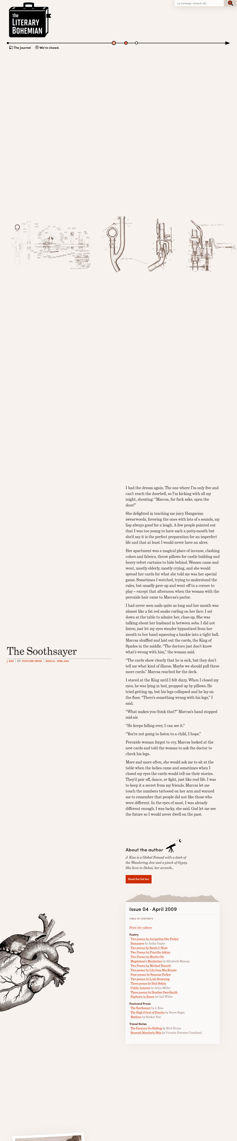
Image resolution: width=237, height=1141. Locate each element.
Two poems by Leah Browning (150, 979)
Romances (137, 943)
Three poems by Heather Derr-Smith (154, 992)
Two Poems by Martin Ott (147, 957)
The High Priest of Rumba (148, 1012)
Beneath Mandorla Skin (146, 1033)
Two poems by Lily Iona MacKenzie (154, 970)
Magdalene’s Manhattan (146, 961)
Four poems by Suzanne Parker (151, 975)
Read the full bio (138, 879)
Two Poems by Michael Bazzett (151, 966)
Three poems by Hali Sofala (148, 983)
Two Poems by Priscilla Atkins (150, 952)
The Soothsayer (140, 1008)
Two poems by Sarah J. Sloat (149, 948)
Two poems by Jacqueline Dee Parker (155, 939)
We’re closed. (49, 47)
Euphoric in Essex (142, 997)
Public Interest (140, 988)
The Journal (22, 47)
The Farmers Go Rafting (146, 1028)
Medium (136, 1017)
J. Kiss (10, 661)
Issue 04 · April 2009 (57, 661)
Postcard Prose (32, 661)
